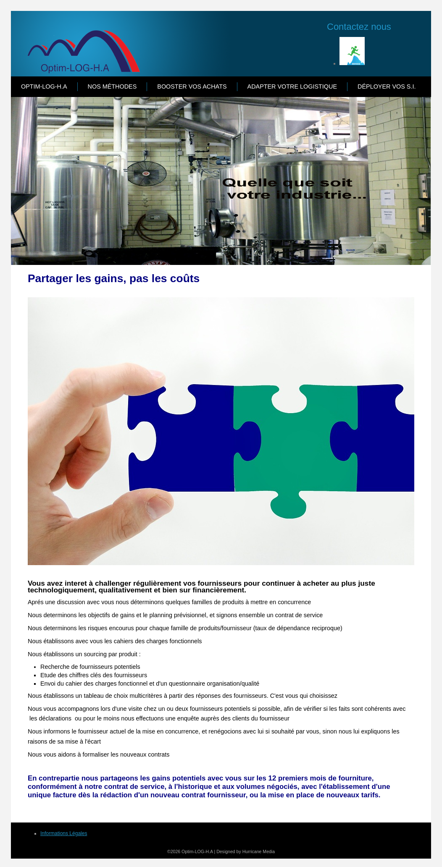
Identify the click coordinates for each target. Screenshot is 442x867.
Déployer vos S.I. (387, 86)
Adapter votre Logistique (292, 86)
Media (269, 851)
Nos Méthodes (112, 86)
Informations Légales (63, 833)
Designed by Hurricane (239, 851)
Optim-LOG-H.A (44, 86)
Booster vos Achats (191, 86)
